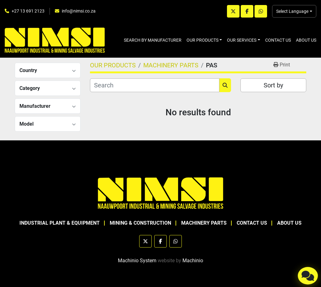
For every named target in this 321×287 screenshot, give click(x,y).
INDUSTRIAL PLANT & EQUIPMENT (59, 223)
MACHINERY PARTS (204, 223)
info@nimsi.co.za (79, 10)
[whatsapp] (261, 11)
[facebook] (247, 11)
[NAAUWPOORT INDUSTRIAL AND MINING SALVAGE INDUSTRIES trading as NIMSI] (160, 193)
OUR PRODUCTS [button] (202, 40)
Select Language (292, 11)
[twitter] (233, 11)
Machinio (192, 261)
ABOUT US (306, 40)
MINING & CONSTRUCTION (140, 223)
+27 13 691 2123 (28, 10)
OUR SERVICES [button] (241, 40)
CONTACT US (278, 40)
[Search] (154, 85)
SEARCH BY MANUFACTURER (153, 40)
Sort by (273, 85)
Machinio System (137, 261)
